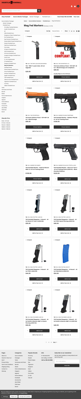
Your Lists (76, 16)
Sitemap (4, 371)
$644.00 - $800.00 (6, 129)
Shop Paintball (7, 16)
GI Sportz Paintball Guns (10, 49)
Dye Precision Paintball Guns (11, 39)
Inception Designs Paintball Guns (12, 55)
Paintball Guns (47, 16)
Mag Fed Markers (8, 65)
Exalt (29, 369)
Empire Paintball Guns (9, 43)
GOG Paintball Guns (9, 51)
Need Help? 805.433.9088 (64, 16)
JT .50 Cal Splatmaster (9, 59)
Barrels (3, 91)
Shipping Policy (6, 366)
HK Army (30, 355)
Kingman (30, 366)
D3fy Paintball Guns (9, 33)
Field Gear (4, 109)
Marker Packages (35, 16)
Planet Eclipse (31, 360)
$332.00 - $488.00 (6, 125)
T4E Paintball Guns (8, 77)
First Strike (6, 47)
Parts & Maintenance (7, 95)
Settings (5, 396)
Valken (30, 371)
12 (69, 31)
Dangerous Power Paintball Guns (12, 35)
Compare (27, 31)
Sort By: (48, 31)
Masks (3, 93)
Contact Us (4, 369)
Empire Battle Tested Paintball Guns (13, 41)
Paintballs (4, 103)
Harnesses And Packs (7, 89)
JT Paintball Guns (8, 61)
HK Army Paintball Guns (10, 53)
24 (71, 31)
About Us (4, 355)
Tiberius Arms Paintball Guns (11, 79)
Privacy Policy (5, 362)
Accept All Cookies (25, 396)
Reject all (13, 396)
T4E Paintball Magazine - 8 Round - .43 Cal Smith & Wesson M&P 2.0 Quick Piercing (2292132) (37, 321)
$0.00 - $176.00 (5, 121)
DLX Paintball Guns (9, 37)
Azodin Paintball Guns (9, 29)
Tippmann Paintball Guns (10, 81)
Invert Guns (7, 57)
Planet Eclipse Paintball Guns (11, 69)
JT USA (29, 375)
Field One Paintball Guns (10, 45)
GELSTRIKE (4, 107)
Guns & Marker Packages (20, 16)
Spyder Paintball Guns (9, 75)
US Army (6, 83)
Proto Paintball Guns (9, 71)
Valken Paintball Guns (9, 85)
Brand (3, 111)
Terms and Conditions (7, 364)
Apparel (3, 99)
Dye (29, 362)
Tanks (3, 87)
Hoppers (4, 97)
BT (5, 31)
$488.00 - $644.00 (6, 127)
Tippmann (30, 364)
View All (30, 377)
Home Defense (5, 101)
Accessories (4, 105)
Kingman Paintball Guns (10, 63)
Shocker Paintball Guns (10, 73)
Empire (30, 358)
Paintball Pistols (8, 67)
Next (55, 342)
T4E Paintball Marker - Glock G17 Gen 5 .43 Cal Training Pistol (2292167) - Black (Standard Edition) (65, 169)
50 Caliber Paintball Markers (11, 27)
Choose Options (65, 77)
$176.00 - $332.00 (6, 123)
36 (74, 31)
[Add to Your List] (38, 81)
